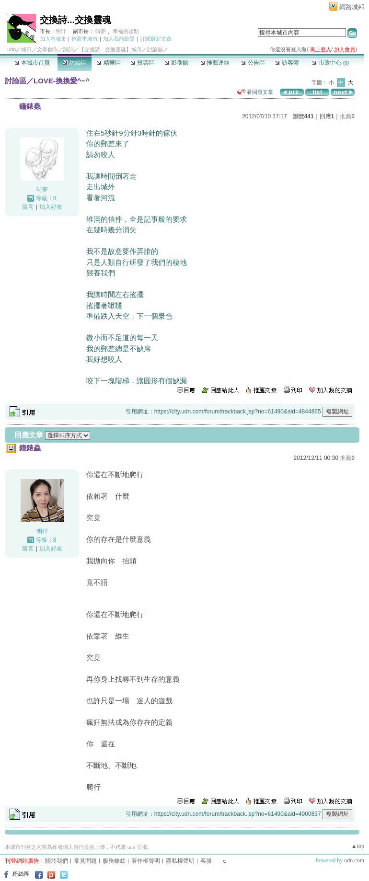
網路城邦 (351, 7)
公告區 (253, 62)
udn (11, 49)
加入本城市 (53, 39)
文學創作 (47, 49)
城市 (26, 49)
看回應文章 (255, 92)
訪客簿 (287, 62)
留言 (28, 207)
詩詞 (68, 49)
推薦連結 (215, 62)
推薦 (347, 116)
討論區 (74, 62)
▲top (357, 846)
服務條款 (114, 861)
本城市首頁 (32, 62)
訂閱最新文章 (156, 39)
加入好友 (50, 207)
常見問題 (85, 861)
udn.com (354, 860)
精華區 (108, 62)
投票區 (142, 62)
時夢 (100, 31)
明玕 (61, 31)
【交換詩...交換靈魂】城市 (110, 49)
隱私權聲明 (180, 861)
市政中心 (330, 62)
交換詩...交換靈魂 (75, 20)
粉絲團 (21, 873)
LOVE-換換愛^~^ (62, 81)
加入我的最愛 (119, 39)
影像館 (176, 62)
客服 (206, 861)
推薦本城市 (84, 39)
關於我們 (56, 861)
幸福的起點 (126, 31)
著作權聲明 (145, 861)
